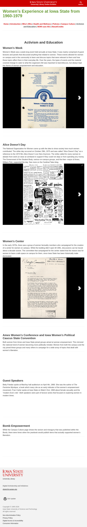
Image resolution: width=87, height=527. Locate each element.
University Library (9, 479)
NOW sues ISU (43, 27)
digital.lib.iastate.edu (10, 489)
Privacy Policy (8, 518)
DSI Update (9, 499)
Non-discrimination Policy (12, 515)
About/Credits (58, 27)
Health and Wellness (42, 24)
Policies (56, 24)
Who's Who (27, 24)
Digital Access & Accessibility (13, 521)
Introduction (15, 24)
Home (6, 24)
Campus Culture (68, 24)
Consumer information (10, 523)
